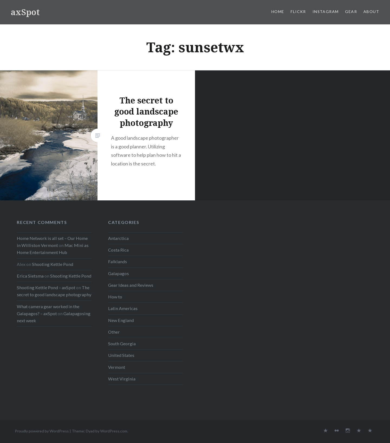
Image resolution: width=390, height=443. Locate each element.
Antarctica (118, 238)
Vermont (116, 367)
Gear (351, 11)
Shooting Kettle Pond (52, 264)
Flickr (298, 11)
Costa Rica (118, 249)
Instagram (326, 11)
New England (121, 320)
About (371, 11)
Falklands (117, 261)
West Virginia (121, 378)
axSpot (25, 12)
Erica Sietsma (30, 275)
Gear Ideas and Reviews (130, 285)
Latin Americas (123, 308)
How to (115, 296)
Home (277, 11)
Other (114, 331)
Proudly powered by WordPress (42, 431)
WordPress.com (113, 431)
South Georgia (122, 343)
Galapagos (118, 273)
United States (121, 355)
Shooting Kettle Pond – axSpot (46, 287)
